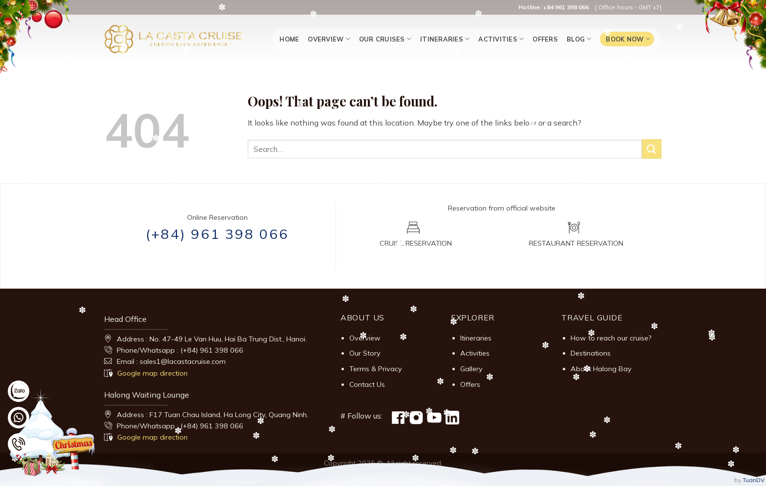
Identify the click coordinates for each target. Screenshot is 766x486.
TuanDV (754, 480)
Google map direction (152, 373)
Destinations (591, 353)
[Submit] (651, 148)
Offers (545, 39)
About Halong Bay (601, 368)
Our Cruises (385, 38)
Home (289, 39)
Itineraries (444, 38)
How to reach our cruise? (611, 338)
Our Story (365, 353)
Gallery (471, 368)
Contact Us (367, 384)
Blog (579, 38)
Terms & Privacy (375, 368)
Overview (329, 38)
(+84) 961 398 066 (217, 233)
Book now (628, 38)
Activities (501, 38)
